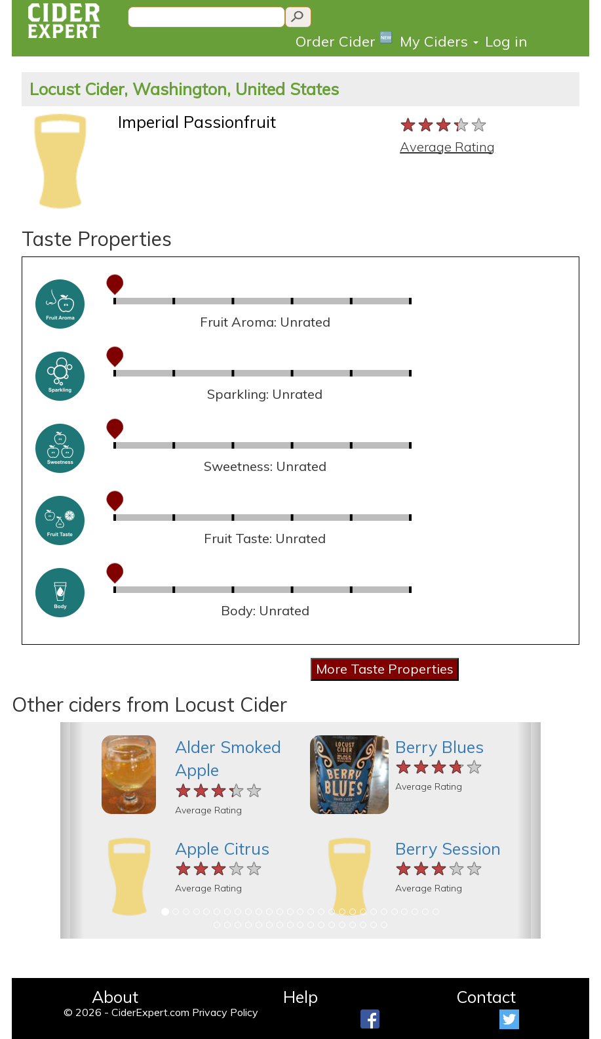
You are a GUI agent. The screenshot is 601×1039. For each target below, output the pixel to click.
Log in (506, 41)
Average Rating (447, 146)
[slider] (444, 125)
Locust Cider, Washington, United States (184, 89)
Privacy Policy (225, 1012)
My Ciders (439, 41)
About (115, 997)
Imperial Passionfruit (197, 122)
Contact (486, 997)
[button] (72, 830)
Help (300, 997)
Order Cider (344, 40)
